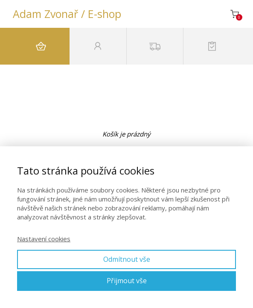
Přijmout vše (127, 280)
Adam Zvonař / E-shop (67, 14)
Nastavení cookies (43, 238)
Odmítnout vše (126, 259)
